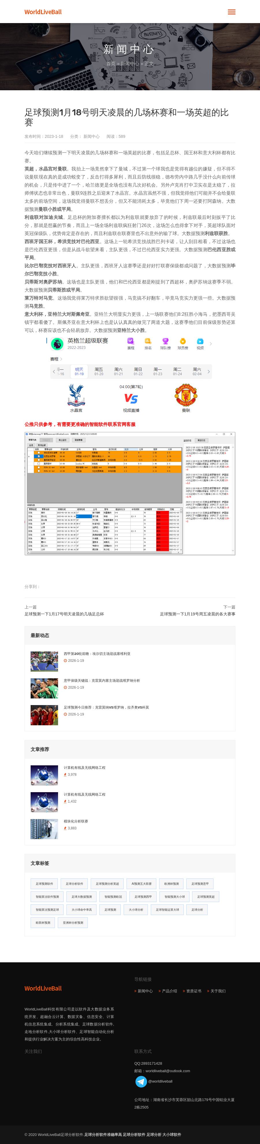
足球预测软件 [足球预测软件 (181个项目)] (44, 883)
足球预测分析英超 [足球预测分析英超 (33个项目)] (107, 883)
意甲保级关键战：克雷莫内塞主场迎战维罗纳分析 (102, 681)
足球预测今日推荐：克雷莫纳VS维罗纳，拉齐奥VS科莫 (106, 707)
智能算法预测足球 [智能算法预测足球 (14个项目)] (47, 909)
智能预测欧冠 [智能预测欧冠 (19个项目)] (113, 896)
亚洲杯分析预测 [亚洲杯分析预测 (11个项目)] (73, 922)
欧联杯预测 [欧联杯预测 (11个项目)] (43, 922)
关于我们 (218, 991)
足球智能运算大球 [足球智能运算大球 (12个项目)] (167, 909)
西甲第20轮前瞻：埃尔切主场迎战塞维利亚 (97, 654)
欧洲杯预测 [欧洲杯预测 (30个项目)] (171, 883)
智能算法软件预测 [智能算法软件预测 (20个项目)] (47, 896)
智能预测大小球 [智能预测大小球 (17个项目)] (175, 896)
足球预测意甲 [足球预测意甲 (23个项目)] (200, 883)
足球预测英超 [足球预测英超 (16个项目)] (206, 896)
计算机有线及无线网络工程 (84, 768)
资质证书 (193, 991)
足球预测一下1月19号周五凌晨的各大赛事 (197, 614)
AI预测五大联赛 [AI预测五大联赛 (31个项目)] (142, 883)
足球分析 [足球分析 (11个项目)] (197, 909)
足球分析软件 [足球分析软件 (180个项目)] (74, 883)
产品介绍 (169, 991)
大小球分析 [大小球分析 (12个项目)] (136, 909)
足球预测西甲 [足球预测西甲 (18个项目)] (143, 896)
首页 (111, 63)
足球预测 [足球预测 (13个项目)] (110, 909)
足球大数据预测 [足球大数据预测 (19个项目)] (82, 896)
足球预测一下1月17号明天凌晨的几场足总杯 (64, 614)
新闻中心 (130, 63)
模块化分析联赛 (76, 821)
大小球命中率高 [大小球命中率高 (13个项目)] (82, 909)
